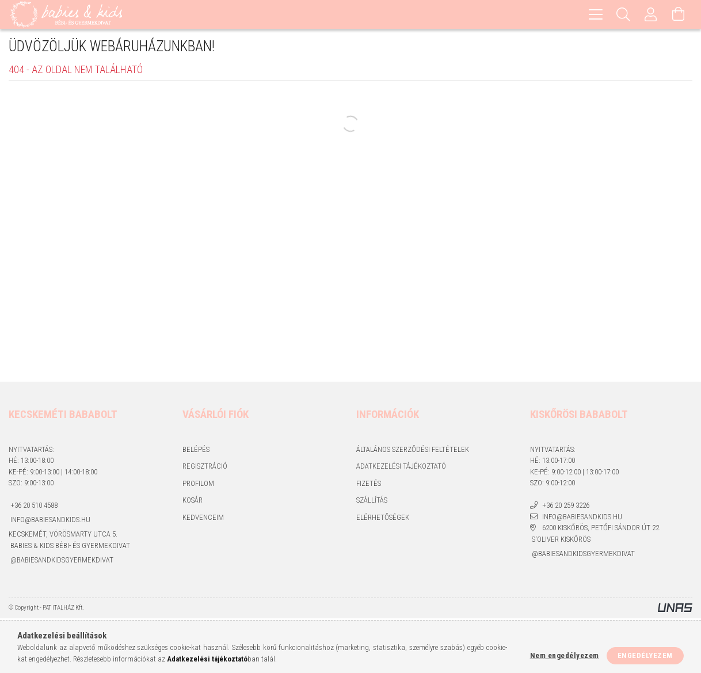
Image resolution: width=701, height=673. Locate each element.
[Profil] (651, 14)
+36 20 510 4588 (33, 507)
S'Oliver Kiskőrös (560, 541)
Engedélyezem (645, 655)
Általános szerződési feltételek (412, 451)
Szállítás (371, 501)
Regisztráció (204, 467)
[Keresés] (623, 14)
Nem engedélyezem (564, 655)
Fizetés (368, 485)
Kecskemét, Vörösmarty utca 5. (63, 535)
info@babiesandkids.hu (49, 521)
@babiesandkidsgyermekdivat (61, 562)
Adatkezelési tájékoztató (401, 467)
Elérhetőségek (382, 519)
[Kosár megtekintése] (678, 14)
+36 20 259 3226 (564, 507)
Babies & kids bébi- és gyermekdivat (69, 547)
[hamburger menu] (595, 14)
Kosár (192, 501)
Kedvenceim (203, 519)
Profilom (198, 485)
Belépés (195, 451)
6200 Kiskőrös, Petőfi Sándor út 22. (600, 529)
